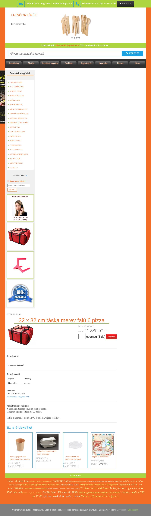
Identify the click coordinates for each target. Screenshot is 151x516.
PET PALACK (14, 158)
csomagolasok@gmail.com (18, 397)
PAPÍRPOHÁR (14, 136)
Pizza (137, 63)
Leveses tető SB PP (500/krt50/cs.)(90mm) (75, 447)
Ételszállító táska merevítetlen (35, 488)
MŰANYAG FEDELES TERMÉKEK (17, 109)
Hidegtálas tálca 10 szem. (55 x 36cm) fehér (98, 485)
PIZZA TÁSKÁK (15, 82)
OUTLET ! (13, 167)
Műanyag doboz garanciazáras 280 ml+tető (99, 492)
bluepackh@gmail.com (67, 45)
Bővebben (121, 510)
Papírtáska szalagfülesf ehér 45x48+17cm (103, 481)
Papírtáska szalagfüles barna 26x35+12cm (40, 484)
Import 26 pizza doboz (18, 481)
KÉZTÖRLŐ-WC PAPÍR (18, 122)
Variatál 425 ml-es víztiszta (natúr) (99, 496)
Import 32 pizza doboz (103, 446)
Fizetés (120, 63)
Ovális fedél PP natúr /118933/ (60, 492)
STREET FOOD (15, 91)
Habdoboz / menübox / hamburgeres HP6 (41, 481)
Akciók (31, 63)
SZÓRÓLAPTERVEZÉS (18, 154)
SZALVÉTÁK (14, 127)
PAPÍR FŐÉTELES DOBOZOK (16, 95)
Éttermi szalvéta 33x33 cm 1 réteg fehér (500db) (63, 488)
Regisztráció (86, 63)
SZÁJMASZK (14, 100)
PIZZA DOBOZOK (16, 86)
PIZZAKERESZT (15, 149)
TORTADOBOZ (15, 145)
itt (26, 176)
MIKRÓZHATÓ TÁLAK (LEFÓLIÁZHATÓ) (18, 113)
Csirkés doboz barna (69, 484)
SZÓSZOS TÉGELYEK (17, 118)
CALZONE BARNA (62, 481)
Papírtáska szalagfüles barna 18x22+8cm (32, 493)
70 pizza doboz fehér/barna (95, 488)
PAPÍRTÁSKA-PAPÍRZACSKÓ (15, 140)
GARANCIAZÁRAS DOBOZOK (16, 131)
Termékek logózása (50, 63)
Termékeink (14, 63)
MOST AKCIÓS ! (15, 163)
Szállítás (68, 63)
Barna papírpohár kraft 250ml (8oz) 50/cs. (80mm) (20, 447)
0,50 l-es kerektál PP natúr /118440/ (62, 496)
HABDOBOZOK (15, 104)
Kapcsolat (103, 63)
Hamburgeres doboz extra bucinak (80, 481)
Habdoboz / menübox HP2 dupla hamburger (48, 444)
